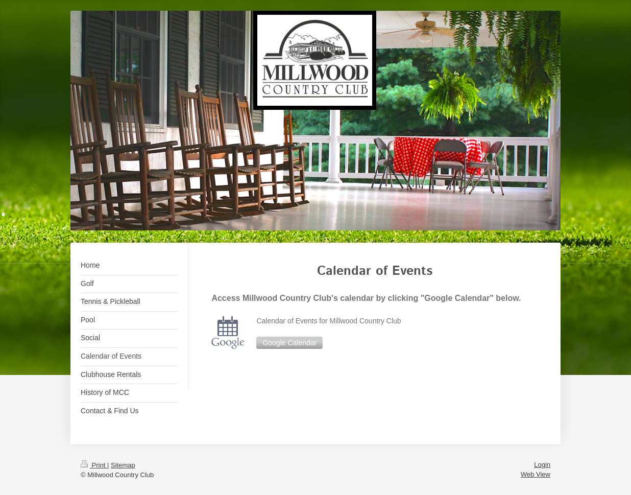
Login (542, 464)
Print (94, 465)
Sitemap (123, 465)
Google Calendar (289, 343)
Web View (535, 474)
